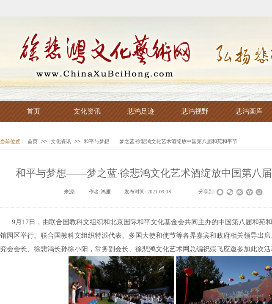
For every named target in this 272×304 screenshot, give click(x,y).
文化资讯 (61, 141)
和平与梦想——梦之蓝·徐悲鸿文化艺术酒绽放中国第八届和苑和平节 (160, 141)
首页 (32, 141)
